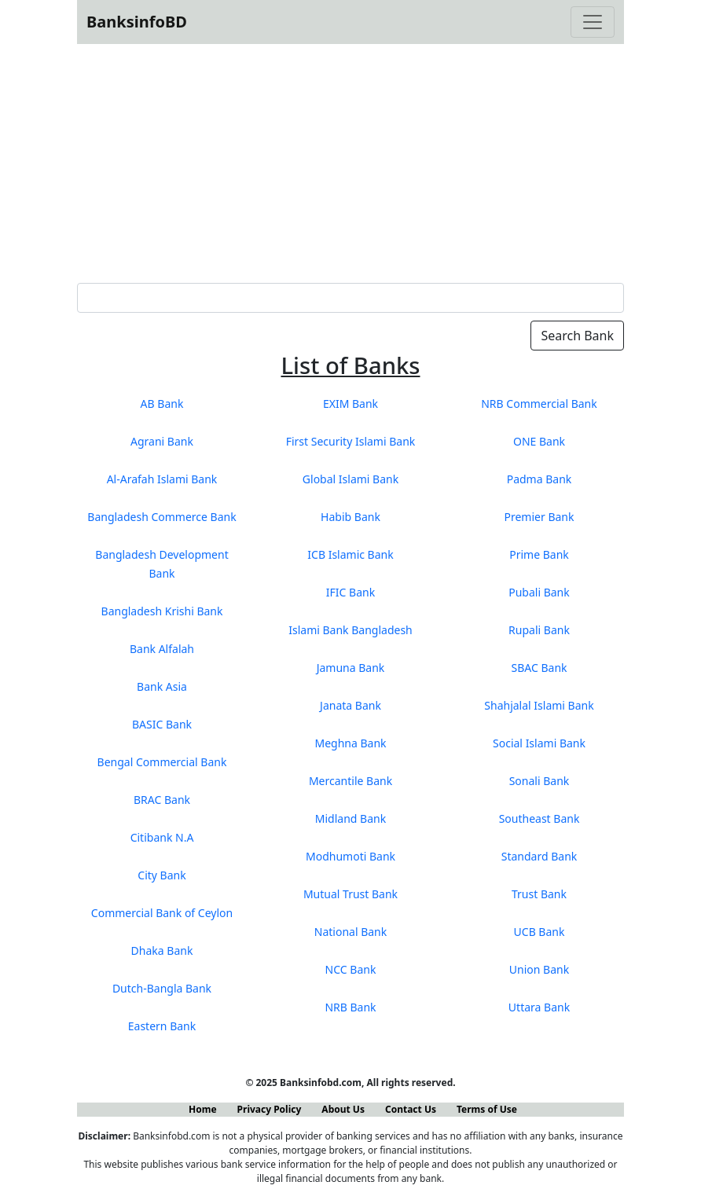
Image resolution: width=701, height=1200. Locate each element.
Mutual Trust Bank (350, 893)
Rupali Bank (539, 629)
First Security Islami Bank (351, 441)
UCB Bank (539, 931)
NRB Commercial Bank (539, 403)
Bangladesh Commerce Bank (161, 516)
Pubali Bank (539, 592)
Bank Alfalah (162, 648)
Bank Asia (162, 686)
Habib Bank (350, 516)
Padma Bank (539, 479)
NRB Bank (350, 1007)
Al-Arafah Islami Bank (162, 479)
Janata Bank (350, 705)
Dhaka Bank (162, 950)
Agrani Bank (161, 441)
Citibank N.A (162, 837)
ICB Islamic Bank (350, 554)
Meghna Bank (350, 743)
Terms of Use (487, 1109)
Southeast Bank (539, 818)
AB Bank (162, 403)
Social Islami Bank (539, 743)
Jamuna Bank (351, 667)
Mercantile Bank (350, 780)
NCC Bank (350, 969)
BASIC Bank (162, 724)
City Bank (161, 875)
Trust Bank (539, 893)
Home (203, 1109)
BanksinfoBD (136, 21)
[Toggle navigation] (593, 22)
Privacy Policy (269, 1109)
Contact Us (410, 1109)
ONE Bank (539, 441)
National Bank (350, 931)
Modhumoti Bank (350, 856)
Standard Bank (539, 856)
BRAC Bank (162, 799)
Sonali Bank (539, 780)
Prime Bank (539, 554)
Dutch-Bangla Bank (161, 988)
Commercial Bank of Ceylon (162, 912)
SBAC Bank (539, 667)
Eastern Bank (162, 1025)
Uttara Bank (539, 1007)
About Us (343, 1109)
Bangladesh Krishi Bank (162, 611)
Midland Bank (350, 818)
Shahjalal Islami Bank (538, 705)
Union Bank (539, 969)
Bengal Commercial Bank (162, 761)
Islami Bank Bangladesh (350, 629)
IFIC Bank (350, 592)
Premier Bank (539, 516)
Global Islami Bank (350, 479)
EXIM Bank (350, 403)
